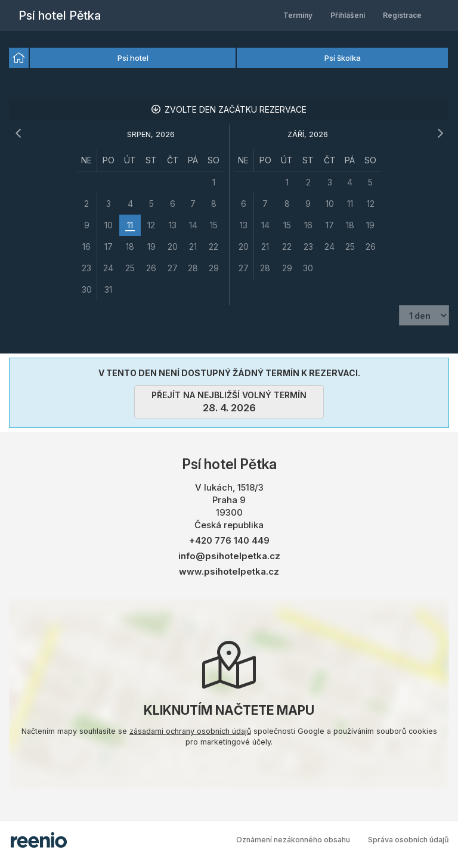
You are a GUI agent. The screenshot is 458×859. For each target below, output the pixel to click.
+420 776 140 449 (229, 540)
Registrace (402, 15)
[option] (19, 58)
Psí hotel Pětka (59, 15)
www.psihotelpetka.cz (229, 571)
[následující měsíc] (440, 133)
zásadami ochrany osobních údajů (190, 731)
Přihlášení (347, 15)
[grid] (151, 225)
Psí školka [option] (342, 58)
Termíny (297, 15)
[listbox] (229, 58)
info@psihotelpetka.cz (229, 556)
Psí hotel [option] (132, 58)
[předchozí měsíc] (18, 133)
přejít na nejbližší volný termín (229, 402)
